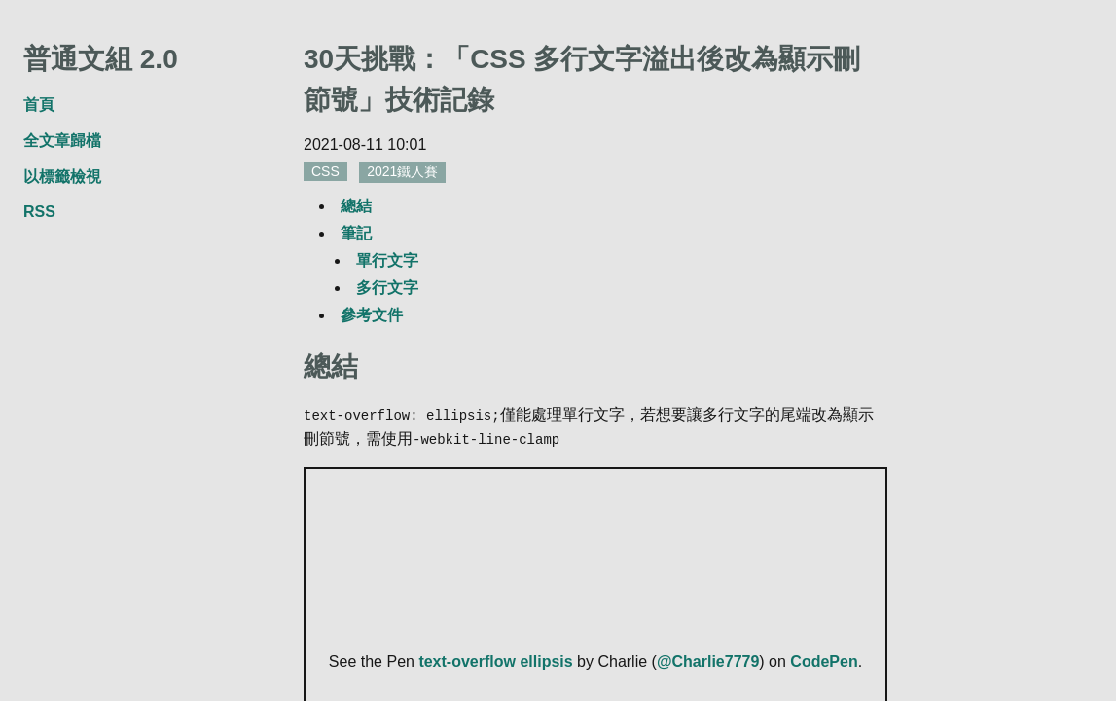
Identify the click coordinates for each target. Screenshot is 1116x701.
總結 (356, 206)
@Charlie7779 (708, 659)
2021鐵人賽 (402, 171)
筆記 (356, 233)
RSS (39, 211)
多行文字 (387, 287)
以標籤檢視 (62, 176)
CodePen (823, 659)
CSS (325, 171)
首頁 (38, 104)
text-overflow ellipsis (495, 659)
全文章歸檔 (62, 140)
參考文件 (372, 315)
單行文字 (387, 260)
